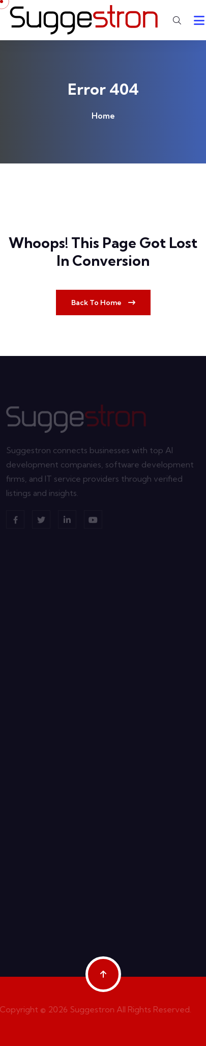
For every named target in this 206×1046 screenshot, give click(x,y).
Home (103, 116)
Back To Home (103, 302)
